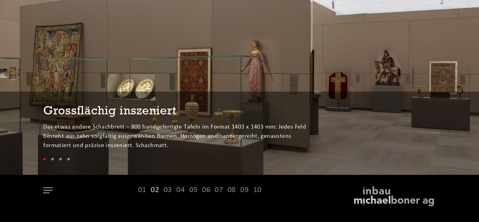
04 (180, 190)
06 (206, 190)
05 (193, 190)
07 (219, 190)
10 (257, 190)
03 (168, 190)
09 (244, 190)
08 (232, 190)
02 (155, 190)
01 (142, 190)
